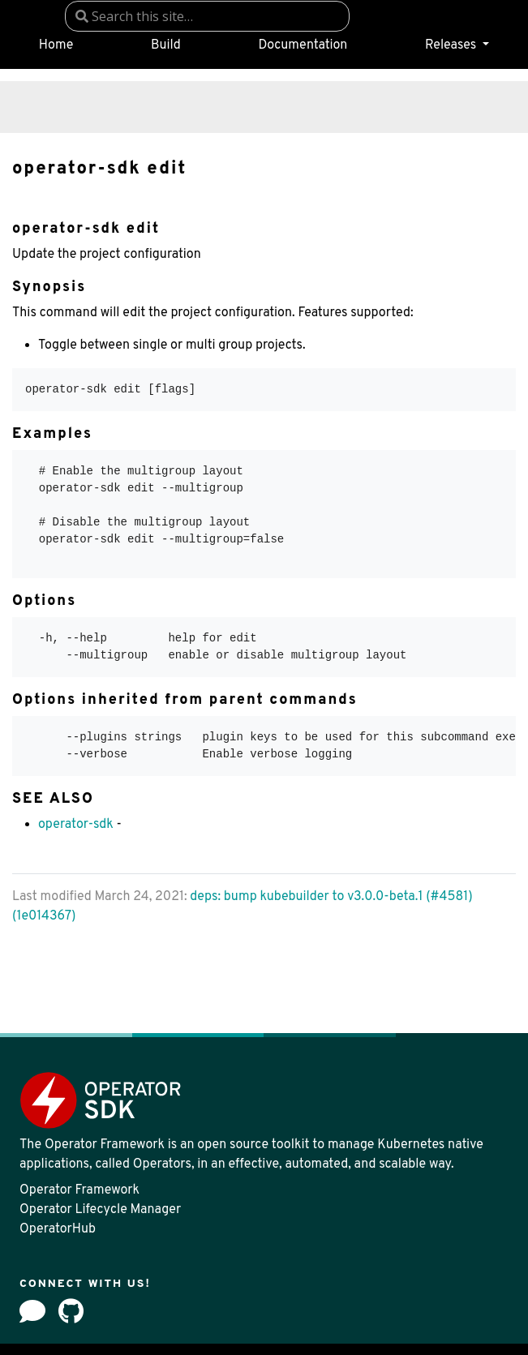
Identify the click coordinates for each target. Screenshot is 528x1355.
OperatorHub (57, 1229)
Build (166, 45)
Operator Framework (79, 1190)
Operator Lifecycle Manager (100, 1210)
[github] (71, 1311)
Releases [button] (452, 45)
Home (56, 45)
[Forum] (32, 1311)
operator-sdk (76, 825)
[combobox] (207, 16)
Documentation (302, 45)
